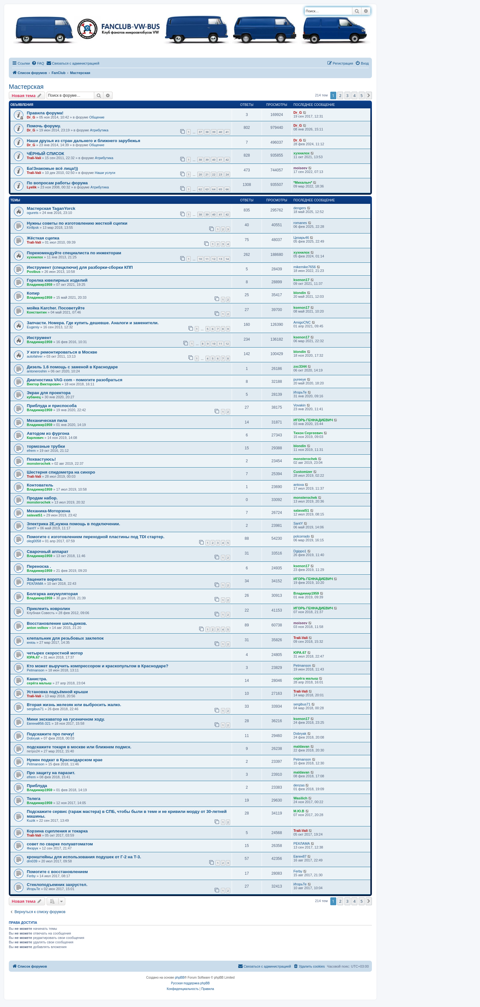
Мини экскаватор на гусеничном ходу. (66, 719)
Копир (33, 293)
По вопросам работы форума (57, 183)
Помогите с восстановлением (57, 871)
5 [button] (362, 95)
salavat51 (35, 515)
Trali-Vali (34, 158)
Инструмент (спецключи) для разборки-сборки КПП (80, 267)
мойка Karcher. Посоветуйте (56, 308)
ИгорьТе (300, 392)
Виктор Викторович (44, 384)
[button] (369, 95)
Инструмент (39, 337)
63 (207, 189)
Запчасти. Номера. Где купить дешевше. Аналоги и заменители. (93, 322)
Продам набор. (42, 498)
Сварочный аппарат (47, 551)
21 (207, 174)
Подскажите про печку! (50, 734)
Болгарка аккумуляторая (52, 593)
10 (200, 259)
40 (220, 132)
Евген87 (299, 856)
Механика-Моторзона (48, 511)
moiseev (300, 168)
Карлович (35, 438)
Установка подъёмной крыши (57, 691)
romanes (300, 223)
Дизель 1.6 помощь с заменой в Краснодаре (72, 367)
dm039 (32, 861)
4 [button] (354, 95)
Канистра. (37, 678)
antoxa (298, 484)
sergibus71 (35, 709)
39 (213, 132)
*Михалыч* (302, 182)
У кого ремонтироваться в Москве (62, 352)
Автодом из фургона (48, 433)
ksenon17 (301, 280)
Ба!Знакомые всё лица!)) (52, 168)
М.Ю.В (298, 811)
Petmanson (35, 670)
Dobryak (33, 738)
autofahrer (35, 356)
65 (220, 189)
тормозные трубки (46, 446)
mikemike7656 (304, 267)
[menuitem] (38, 63)
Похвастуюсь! (41, 459)
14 (227, 259)
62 (200, 189)
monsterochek (38, 463)
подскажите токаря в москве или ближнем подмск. (79, 747)
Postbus (33, 271)
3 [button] (347, 95)
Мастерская (26, 86)
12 (213, 259)
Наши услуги (105, 173)
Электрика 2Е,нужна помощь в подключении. (73, 523)
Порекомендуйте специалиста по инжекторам (74, 252)
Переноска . (39, 566)
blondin (299, 293)
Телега (33, 798)
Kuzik (31, 820)
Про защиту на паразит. (51, 772)
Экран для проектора (49, 392)
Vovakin (299, 405)
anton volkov (37, 628)
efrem (31, 450)
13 (220, 259)
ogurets (32, 213)
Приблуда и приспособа (52, 405)
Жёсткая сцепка (43, 238)
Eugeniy (33, 327)
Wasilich (300, 798)
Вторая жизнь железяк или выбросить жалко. (74, 704)
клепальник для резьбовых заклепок (65, 638)
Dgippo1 (299, 551)
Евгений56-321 (39, 723)
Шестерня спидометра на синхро (61, 472)
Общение (96, 117)
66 (227, 189)
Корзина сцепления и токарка (57, 831)
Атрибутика (99, 130)
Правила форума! (45, 113)
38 (207, 132)
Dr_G (31, 117)
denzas (298, 785)
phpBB (179, 977)
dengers (299, 208)
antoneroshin (37, 371)
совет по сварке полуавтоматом (60, 844)
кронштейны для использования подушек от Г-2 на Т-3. (84, 857)
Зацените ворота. (45, 579)
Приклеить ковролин (48, 608)
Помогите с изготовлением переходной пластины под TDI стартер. (96, 536)
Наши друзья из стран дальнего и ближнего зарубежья (83, 140)
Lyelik (32, 187)
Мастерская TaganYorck (51, 208)
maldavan (301, 746)
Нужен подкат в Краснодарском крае (64, 759)
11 (207, 259)
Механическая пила (47, 420)
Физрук (32, 848)
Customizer (302, 472)
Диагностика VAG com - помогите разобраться (74, 379)
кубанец (34, 397)
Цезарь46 (301, 237)
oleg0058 (34, 541)
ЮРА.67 (33, 657)
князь (31, 642)
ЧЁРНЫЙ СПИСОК (45, 153)
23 (220, 174)
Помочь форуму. (44, 126)
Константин (37, 312)
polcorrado (301, 536)
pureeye (299, 379)
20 (200, 174)
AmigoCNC (302, 322)
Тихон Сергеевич (308, 433)
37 (200, 132)
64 (213, 189)
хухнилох (301, 153)
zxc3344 (300, 366)
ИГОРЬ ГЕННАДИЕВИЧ (313, 420)
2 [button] (340, 95)
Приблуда (37, 785)
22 (213, 174)
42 (227, 160)
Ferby (31, 876)
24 (227, 174)
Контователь (40, 485)
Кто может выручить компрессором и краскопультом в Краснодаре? (97, 666)
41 (227, 132)
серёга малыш (39, 683)
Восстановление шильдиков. (57, 623)
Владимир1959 (39, 284)
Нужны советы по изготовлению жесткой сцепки (77, 223)
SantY (31, 528)
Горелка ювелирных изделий (57, 280)
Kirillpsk (33, 227)
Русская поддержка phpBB (190, 983)
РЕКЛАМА (35, 583)
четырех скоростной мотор (55, 653)
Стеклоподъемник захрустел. (57, 884)
